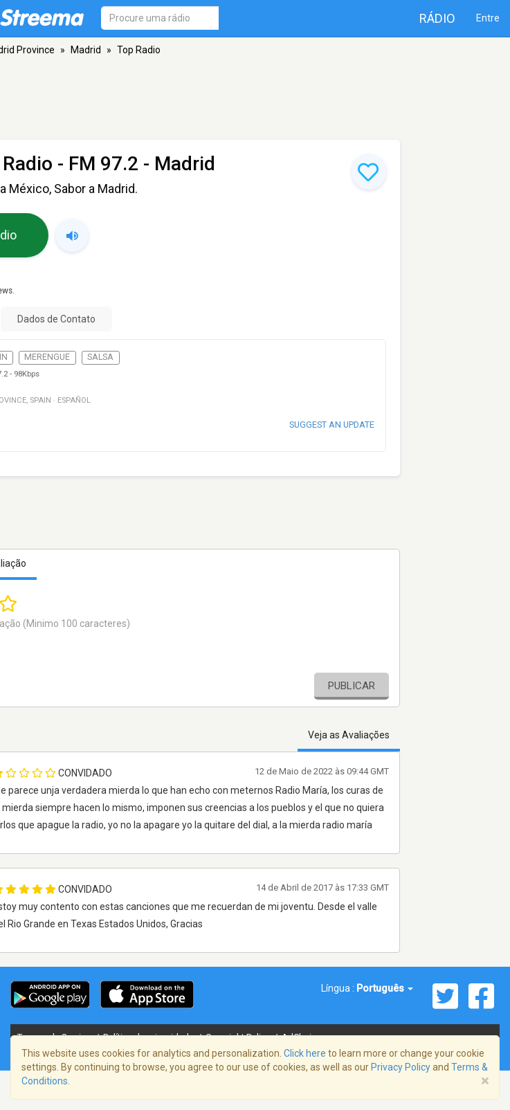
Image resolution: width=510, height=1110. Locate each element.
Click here (305, 1053)
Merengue (47, 357)
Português (384, 988)
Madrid (86, 49)
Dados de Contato (56, 319)
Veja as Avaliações (349, 734)
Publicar (351, 686)
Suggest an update (331, 424)
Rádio (437, 18)
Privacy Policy (400, 1067)
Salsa (100, 357)
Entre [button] (488, 18)
